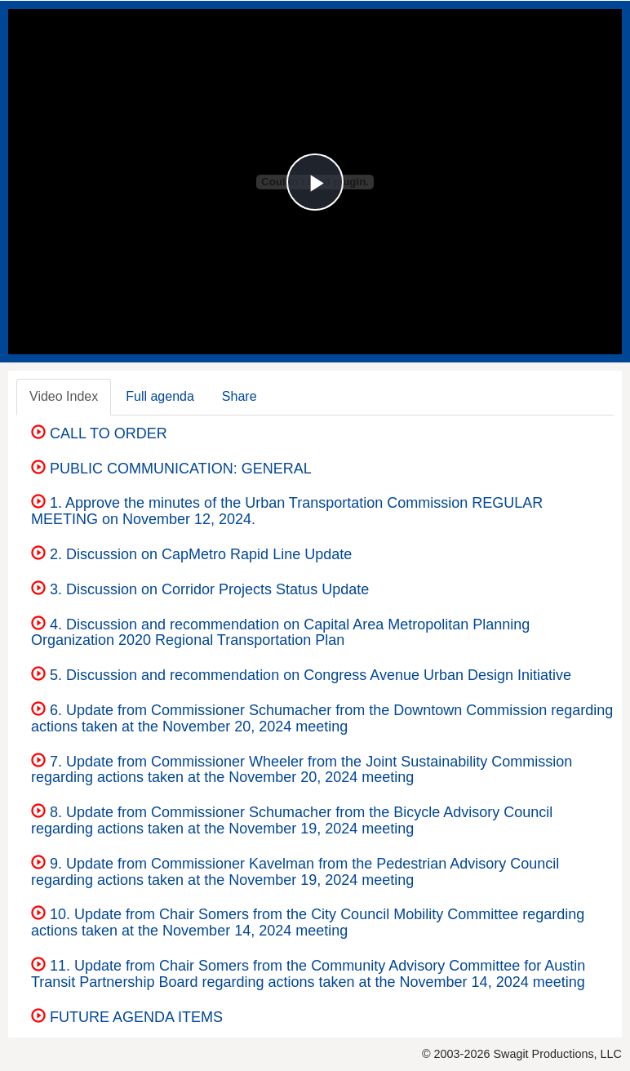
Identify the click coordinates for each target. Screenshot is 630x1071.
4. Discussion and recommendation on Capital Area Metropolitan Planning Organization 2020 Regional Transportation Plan (280, 632)
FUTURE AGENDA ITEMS (127, 1017)
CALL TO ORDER (99, 433)
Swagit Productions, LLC (557, 1053)
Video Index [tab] (63, 396)
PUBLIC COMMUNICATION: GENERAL (171, 468)
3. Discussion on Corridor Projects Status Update (200, 589)
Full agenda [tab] (160, 396)
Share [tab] (239, 396)
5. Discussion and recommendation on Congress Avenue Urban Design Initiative (301, 675)
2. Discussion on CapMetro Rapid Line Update (191, 554)
